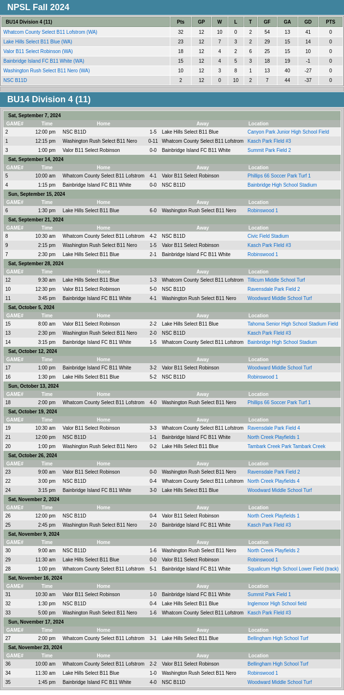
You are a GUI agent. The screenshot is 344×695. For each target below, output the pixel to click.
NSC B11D (15, 80)
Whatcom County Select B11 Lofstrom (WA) (50, 32)
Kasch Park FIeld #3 (269, 141)
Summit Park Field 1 (269, 594)
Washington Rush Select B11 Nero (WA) (47, 70)
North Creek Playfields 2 (274, 550)
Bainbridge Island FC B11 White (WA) (44, 61)
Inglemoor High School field (277, 603)
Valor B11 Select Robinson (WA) (38, 51)
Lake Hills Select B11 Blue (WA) (38, 41)
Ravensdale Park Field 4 (274, 428)
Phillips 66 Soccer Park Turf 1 (279, 175)
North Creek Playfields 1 (274, 437)
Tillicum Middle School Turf (276, 280)
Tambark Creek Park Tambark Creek (287, 446)
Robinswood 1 (263, 210)
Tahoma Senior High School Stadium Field (293, 324)
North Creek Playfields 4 (274, 481)
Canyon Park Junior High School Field (288, 132)
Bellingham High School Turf (278, 638)
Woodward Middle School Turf (280, 298)
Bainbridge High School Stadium (282, 185)
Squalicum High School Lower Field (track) (293, 569)
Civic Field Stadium (268, 236)
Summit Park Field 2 (269, 150)
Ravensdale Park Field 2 (274, 289)
